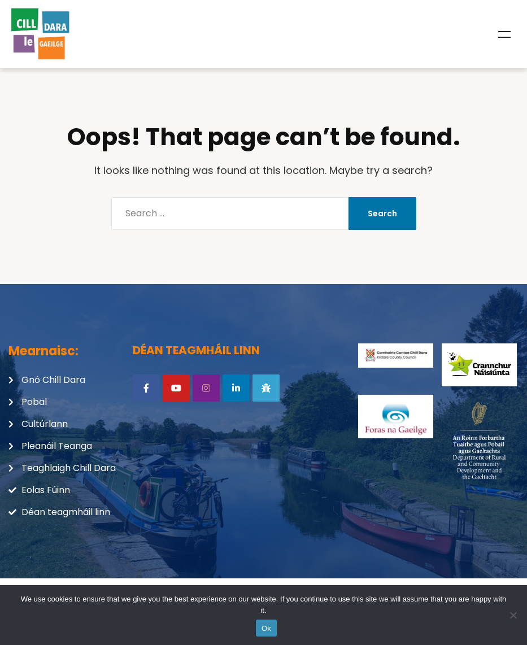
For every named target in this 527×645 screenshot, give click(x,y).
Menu (504, 34)
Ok (266, 628)
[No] (513, 615)
